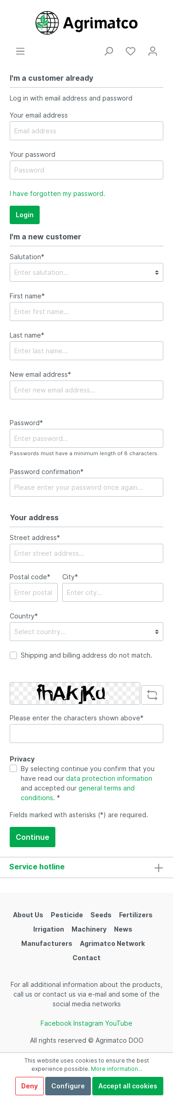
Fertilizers (136, 915)
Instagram (88, 1023)
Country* (24, 616)
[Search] (108, 51)
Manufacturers (46, 943)
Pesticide (67, 915)
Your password (32, 154)
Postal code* (30, 577)
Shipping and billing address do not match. (86, 655)
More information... (116, 1068)
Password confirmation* (47, 471)
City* (70, 577)
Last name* (27, 335)
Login (25, 215)
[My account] (153, 51)
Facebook (56, 1023)
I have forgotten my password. (57, 193)
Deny (29, 1086)
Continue (32, 837)
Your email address (39, 115)
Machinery (89, 929)
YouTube (118, 1023)
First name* (27, 296)
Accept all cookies (127, 1086)
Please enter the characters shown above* (76, 718)
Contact (86, 958)
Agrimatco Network (112, 943)
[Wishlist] (130, 51)
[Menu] (20, 51)
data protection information (109, 778)
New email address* (40, 374)
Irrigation (48, 929)
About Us (28, 915)
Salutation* (27, 257)
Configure (68, 1086)
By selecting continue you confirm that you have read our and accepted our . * (88, 783)
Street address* (35, 537)
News (123, 929)
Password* (26, 423)
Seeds (101, 915)
